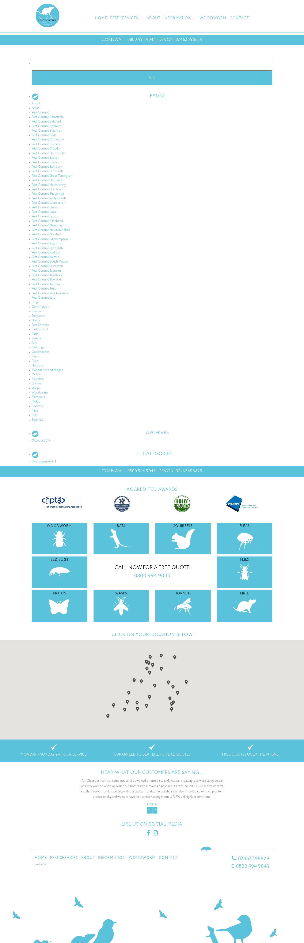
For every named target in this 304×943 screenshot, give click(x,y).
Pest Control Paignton (46, 243)
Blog (35, 302)
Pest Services (124, 18)
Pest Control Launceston (48, 203)
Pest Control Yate (43, 297)
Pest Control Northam (47, 234)
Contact (239, 18)
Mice (35, 411)
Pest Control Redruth (46, 252)
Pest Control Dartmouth (48, 153)
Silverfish (38, 379)
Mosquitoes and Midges (47, 370)
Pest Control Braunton (47, 130)
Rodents (37, 406)
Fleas (35, 356)
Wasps (36, 388)
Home (101, 18)
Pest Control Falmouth (47, 171)
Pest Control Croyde (46, 148)
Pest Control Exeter (45, 157)
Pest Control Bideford (46, 121)
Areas (35, 108)
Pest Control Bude (44, 135)
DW (44, 865)
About (154, 18)
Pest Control (40, 112)
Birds (35, 334)
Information (177, 18)
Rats (35, 415)
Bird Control (40, 329)
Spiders (36, 383)
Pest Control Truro (44, 288)
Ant (34, 343)
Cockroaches (40, 352)
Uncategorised (42, 461)
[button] (147, 669)
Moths (36, 374)
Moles (36, 401)
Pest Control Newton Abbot (51, 230)
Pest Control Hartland (47, 180)
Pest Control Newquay (47, 225)
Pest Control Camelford (48, 139)
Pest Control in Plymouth (49, 198)
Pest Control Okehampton (50, 239)
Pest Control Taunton (46, 270)
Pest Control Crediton (46, 144)
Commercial (40, 307)
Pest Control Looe (44, 212)
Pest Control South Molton (50, 261)
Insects (36, 338)
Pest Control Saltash (45, 257)
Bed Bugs (38, 347)
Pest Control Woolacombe (50, 293)
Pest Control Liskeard (46, 207)
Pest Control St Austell (47, 266)
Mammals (38, 397)
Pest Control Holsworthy (49, 185)
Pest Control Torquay (46, 284)
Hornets (37, 365)
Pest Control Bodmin (46, 126)
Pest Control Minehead (47, 221)
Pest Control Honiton (46, 189)
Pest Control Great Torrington (52, 176)
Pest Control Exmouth (47, 167)
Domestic (38, 316)
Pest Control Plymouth (47, 248)
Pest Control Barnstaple (48, 117)
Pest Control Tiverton (46, 279)
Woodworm (213, 18)
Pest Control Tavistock (47, 275)
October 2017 (41, 440)
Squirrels (37, 420)
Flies (35, 361)
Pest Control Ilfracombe (48, 194)
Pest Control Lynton (45, 216)
